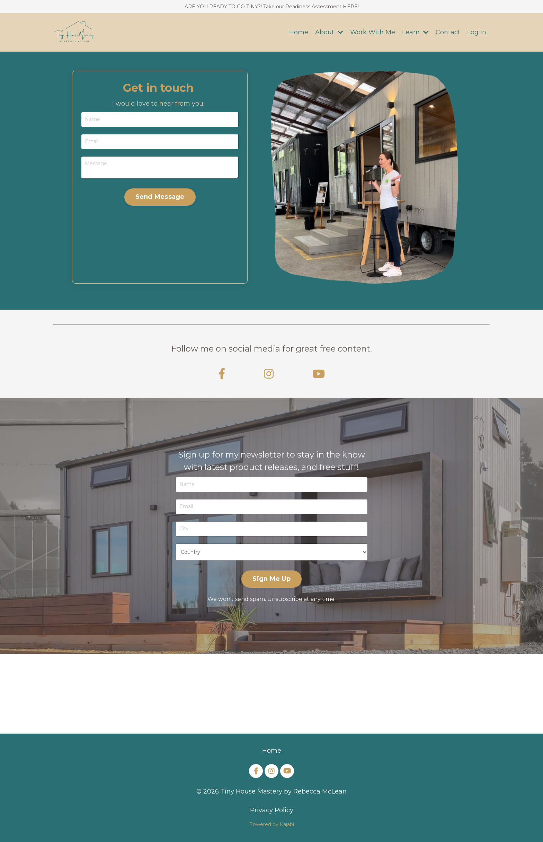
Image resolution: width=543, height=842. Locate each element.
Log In (476, 32)
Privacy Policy (271, 810)
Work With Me (372, 32)
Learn (415, 32)
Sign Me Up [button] (271, 579)
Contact (448, 32)
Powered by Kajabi (271, 824)
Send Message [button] (160, 197)
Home (298, 32)
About (329, 32)
